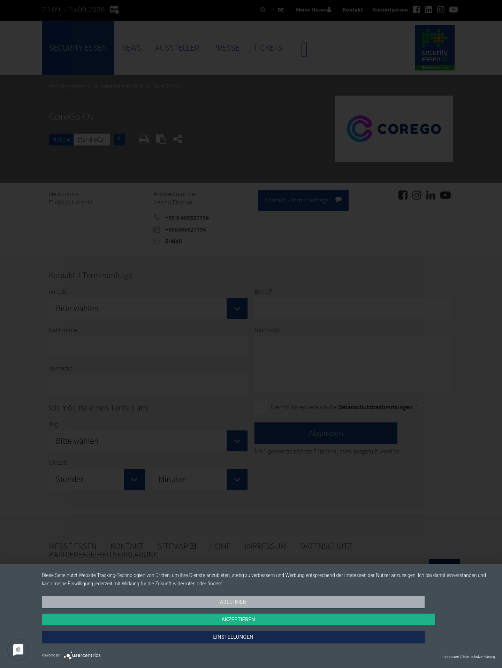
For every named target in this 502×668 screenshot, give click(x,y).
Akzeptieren (268, 642)
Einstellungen (427, 642)
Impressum (450, 657)
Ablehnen (110, 642)
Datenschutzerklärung (478, 657)
